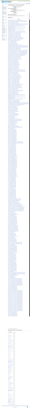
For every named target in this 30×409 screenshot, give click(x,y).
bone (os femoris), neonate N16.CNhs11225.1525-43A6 (13, 114)
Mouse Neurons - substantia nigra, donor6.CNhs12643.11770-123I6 (14, 85)
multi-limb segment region (10, 383)
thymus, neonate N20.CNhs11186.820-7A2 (12, 269)
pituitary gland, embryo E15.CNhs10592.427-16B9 (13, 227)
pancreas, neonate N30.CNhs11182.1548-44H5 (12, 223)
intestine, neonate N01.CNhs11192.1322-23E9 (12, 163)
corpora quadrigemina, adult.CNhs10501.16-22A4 (13, 121)
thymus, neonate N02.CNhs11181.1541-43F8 (12, 265)
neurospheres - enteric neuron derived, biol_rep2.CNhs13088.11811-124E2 (15, 205)
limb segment (9, 386)
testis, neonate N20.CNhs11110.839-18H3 (12, 259)
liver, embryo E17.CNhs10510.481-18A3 (12, 180)
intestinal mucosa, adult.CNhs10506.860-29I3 (12, 156)
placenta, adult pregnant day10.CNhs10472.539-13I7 (13, 230)
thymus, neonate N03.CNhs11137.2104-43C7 (12, 266)
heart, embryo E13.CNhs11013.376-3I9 (12, 145)
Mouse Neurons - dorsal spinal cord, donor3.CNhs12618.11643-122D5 (14, 76)
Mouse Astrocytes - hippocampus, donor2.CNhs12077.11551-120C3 (14, 59)
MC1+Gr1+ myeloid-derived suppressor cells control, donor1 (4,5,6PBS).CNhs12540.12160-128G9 (17, 52)
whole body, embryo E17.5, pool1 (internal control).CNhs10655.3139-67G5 (15, 296)
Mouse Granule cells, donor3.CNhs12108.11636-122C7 (13, 67)
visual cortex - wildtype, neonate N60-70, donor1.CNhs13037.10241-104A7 (15, 283)
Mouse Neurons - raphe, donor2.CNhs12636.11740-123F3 (13, 80)
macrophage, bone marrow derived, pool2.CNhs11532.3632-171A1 (14, 199)
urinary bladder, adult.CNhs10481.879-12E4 (12, 274)
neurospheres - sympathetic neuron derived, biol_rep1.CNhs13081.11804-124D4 (16, 209)
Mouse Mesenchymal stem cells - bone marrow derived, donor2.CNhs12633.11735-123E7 (16, 70)
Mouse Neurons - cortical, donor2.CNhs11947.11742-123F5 (13, 74)
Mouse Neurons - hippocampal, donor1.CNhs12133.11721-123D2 (14, 77)
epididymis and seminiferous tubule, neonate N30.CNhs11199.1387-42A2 (15, 127)
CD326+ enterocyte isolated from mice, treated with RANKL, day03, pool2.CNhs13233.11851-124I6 (17, 21)
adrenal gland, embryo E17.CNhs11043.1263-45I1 (13, 108)
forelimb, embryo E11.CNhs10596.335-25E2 (12, 135)
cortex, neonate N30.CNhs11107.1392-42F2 (12, 124)
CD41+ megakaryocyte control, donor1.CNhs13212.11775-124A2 (14, 35)
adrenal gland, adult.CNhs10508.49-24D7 (12, 106)
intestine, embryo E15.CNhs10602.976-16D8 (12, 159)
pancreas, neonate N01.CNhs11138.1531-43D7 (12, 220)
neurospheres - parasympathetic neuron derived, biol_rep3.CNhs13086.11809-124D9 (16, 208)
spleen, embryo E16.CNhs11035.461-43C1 (12, 238)
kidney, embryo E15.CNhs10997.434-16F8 (12, 169)
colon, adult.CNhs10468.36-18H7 (11, 118)
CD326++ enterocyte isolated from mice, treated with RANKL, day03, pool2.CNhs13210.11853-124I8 (18, 24)
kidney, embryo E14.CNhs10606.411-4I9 (12, 168)
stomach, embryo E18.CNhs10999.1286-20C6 (12, 248)
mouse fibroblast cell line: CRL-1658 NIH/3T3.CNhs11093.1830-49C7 (14, 203)
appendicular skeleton (10, 372)
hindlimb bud (9, 379)
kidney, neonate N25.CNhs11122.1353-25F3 (12, 174)
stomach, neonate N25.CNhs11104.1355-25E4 (12, 250)
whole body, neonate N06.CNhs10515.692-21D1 (12, 315)
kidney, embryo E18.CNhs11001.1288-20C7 (12, 171)
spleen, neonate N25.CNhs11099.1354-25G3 (12, 241)
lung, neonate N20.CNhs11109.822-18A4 (12, 196)
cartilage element (9, 368)
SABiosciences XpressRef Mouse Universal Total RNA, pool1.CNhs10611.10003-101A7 (16, 94)
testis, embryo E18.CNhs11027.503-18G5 (12, 256)
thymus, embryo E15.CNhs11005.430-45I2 (12, 262)
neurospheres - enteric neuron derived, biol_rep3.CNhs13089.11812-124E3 (15, 206)
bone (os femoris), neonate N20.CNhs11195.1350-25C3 (13, 115)
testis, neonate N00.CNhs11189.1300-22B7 (12, 257)
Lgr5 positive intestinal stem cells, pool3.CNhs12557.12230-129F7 (14, 49)
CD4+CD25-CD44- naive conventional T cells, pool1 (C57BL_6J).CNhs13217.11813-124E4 (16, 31)
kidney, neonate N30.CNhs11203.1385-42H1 (12, 175)
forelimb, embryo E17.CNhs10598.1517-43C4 (12, 139)
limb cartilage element (10, 365)
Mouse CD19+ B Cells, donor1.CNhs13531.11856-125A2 (13, 61)
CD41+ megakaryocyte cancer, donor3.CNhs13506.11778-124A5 (14, 34)
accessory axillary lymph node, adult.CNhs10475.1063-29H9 (14, 105)
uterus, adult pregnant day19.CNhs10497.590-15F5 (13, 275)
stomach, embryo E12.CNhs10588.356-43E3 (12, 245)
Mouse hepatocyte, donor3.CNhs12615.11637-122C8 (13, 92)
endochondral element (10, 347)
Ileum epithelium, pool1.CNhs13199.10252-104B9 (13, 43)
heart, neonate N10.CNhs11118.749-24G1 (12, 151)
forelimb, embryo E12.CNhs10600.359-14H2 (12, 136)
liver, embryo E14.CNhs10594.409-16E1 (12, 178)
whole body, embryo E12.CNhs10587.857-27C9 (12, 286)
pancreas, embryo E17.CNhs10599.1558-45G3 (12, 218)
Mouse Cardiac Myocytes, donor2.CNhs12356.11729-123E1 (13, 64)
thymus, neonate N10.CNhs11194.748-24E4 (12, 268)
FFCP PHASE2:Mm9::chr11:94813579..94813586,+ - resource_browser (6, 1)
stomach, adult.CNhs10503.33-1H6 (11, 244)
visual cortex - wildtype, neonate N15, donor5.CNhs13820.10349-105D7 (15, 280)
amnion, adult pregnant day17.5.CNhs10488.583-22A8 (13, 111)
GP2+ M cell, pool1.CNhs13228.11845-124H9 (12, 41)
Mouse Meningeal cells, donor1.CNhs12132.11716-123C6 (13, 68)
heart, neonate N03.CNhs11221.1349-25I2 (12, 150)
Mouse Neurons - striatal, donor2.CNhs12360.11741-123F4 (13, 82)
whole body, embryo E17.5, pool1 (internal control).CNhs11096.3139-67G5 (15, 305)
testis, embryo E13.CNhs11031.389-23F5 (12, 253)
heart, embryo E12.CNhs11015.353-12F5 (12, 144)
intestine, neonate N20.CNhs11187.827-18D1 (12, 166)
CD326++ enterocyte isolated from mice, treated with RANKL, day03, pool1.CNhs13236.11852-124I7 (18, 23)
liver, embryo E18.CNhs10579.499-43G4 (12, 181)
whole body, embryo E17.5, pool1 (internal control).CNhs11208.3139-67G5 (15, 308)
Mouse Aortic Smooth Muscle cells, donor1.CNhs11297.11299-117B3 (14, 56)
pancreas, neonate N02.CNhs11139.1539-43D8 (12, 221)
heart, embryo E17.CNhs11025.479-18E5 (12, 148)
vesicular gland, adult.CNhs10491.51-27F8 (12, 277)
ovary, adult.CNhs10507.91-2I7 (11, 212)
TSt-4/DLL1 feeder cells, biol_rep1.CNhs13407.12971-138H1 (14, 100)
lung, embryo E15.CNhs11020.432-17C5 (12, 190)
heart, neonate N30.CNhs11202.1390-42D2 (12, 154)
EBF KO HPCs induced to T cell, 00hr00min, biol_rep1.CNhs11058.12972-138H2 (15, 38)
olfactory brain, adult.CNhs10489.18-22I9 (12, 211)
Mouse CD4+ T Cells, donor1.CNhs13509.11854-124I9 (13, 62)
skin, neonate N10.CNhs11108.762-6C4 (12, 235)
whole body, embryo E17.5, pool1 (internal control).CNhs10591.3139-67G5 (15, 293)
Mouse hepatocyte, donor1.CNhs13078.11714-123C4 (13, 91)
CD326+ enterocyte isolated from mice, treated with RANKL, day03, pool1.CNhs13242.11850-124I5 (17, 20)
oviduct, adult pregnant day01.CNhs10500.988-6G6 (13, 214)
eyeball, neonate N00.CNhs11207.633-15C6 (12, 132)
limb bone (9, 350)
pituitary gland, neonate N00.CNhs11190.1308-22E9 (13, 229)
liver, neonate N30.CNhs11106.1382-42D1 (12, 187)
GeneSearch (18, 1)
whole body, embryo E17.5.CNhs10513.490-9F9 (12, 311)
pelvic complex (9, 397)
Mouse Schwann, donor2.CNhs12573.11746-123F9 (13, 89)
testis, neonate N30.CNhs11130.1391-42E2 (12, 260)
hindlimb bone (9, 354)
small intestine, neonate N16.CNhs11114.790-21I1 (13, 236)
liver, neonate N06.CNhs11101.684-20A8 (12, 183)
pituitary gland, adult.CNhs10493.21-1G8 (12, 224)
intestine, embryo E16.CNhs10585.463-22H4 (12, 160)
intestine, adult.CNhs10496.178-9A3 (11, 157)
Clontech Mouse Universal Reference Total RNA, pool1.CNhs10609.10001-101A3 (15, 37)
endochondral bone (10, 343)
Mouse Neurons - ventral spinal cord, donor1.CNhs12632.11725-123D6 (15, 86)
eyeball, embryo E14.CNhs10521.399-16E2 (12, 130)
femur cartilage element (10, 376)
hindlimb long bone (10, 335)
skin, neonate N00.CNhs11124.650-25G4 (12, 233)
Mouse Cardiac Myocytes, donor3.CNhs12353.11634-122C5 (13, 65)
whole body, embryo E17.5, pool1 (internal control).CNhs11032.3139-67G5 (15, 302)
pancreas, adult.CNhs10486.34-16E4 (11, 215)
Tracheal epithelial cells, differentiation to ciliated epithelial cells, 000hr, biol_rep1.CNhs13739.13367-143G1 (18, 102)
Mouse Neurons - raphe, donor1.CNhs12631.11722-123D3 (13, 79)
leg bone (9, 357)
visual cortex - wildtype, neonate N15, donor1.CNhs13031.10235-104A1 (15, 278)
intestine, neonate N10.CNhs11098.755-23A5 (12, 165)
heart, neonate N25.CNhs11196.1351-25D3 (12, 153)
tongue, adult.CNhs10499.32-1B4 (11, 271)
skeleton (9, 375)
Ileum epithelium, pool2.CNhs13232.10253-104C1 (13, 44)
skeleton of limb (9, 339)
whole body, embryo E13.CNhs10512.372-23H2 (12, 287)
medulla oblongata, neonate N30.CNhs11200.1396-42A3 (13, 202)
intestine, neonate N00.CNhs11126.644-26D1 (12, 162)
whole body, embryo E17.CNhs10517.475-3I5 (12, 312)
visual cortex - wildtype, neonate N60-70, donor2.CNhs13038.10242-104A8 (15, 284)
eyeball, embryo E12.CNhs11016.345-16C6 (12, 129)
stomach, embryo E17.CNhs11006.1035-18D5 (12, 247)
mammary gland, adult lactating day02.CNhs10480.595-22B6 (14, 200)
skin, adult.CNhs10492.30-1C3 (11, 232)
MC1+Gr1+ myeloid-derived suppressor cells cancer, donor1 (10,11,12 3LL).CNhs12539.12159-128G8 (18, 50)
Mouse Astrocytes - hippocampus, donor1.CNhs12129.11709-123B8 (14, 58)
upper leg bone (9, 336)
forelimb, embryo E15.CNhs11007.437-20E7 (12, 138)
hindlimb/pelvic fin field (10, 398)
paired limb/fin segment (10, 387)
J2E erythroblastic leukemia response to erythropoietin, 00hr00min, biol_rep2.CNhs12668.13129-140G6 (18, 46)
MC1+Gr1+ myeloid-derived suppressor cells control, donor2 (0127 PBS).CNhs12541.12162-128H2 (17, 53)
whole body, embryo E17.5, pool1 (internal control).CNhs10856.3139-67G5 (15, 299)
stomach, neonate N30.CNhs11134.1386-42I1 (12, 251)
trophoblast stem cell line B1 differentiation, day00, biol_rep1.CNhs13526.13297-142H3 (16, 272)
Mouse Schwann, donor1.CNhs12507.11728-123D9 (13, 88)
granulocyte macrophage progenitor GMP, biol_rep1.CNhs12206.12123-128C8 (15, 141)
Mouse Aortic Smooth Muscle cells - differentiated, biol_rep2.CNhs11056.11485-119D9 (16, 55)
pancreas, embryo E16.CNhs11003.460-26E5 (12, 217)
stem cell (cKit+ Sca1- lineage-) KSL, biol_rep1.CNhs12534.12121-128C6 (15, 242)
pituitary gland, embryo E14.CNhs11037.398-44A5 (13, 226)
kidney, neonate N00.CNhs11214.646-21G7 (12, 172)
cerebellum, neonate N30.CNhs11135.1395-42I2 (12, 117)
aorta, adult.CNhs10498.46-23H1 (11, 112)
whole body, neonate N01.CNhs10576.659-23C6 (12, 314)
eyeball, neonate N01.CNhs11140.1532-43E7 (12, 133)
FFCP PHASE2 (28, 3)
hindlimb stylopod (9, 394)
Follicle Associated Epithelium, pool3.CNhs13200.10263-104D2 (14, 40)
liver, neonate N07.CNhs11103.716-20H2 (12, 184)
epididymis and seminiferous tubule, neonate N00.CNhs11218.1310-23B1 (15, 126)
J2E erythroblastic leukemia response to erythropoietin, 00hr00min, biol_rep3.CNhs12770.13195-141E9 (18, 47)
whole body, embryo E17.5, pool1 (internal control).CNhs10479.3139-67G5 (15, 290)
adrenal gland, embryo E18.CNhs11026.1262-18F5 (13, 109)
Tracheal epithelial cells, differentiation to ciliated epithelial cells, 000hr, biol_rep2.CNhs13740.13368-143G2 (18, 103)
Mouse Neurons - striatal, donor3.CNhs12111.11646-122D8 (13, 83)
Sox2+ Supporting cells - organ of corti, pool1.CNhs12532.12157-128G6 (15, 99)
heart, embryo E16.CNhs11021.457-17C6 (12, 147)
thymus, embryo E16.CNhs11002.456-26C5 (12, 263)
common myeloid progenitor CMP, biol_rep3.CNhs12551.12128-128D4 (15, 120)
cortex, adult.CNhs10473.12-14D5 (11, 123)
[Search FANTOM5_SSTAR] (24, 1)
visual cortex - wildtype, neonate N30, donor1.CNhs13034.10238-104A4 (15, 281)
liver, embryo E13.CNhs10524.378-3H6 (12, 177)
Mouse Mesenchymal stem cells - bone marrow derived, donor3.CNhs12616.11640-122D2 (16, 71)
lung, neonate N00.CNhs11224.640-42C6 (12, 193)
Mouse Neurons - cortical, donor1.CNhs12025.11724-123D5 (14, 73)
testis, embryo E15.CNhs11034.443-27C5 (12, 254)
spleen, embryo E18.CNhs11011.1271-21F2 (12, 239)
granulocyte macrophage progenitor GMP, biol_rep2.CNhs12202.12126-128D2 (15, 142)
